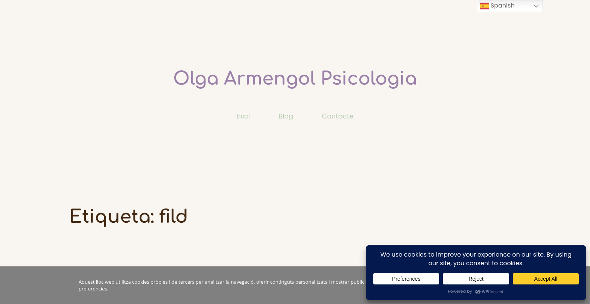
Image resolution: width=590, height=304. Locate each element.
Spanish (497, 6)
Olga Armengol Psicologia (295, 79)
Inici (243, 116)
